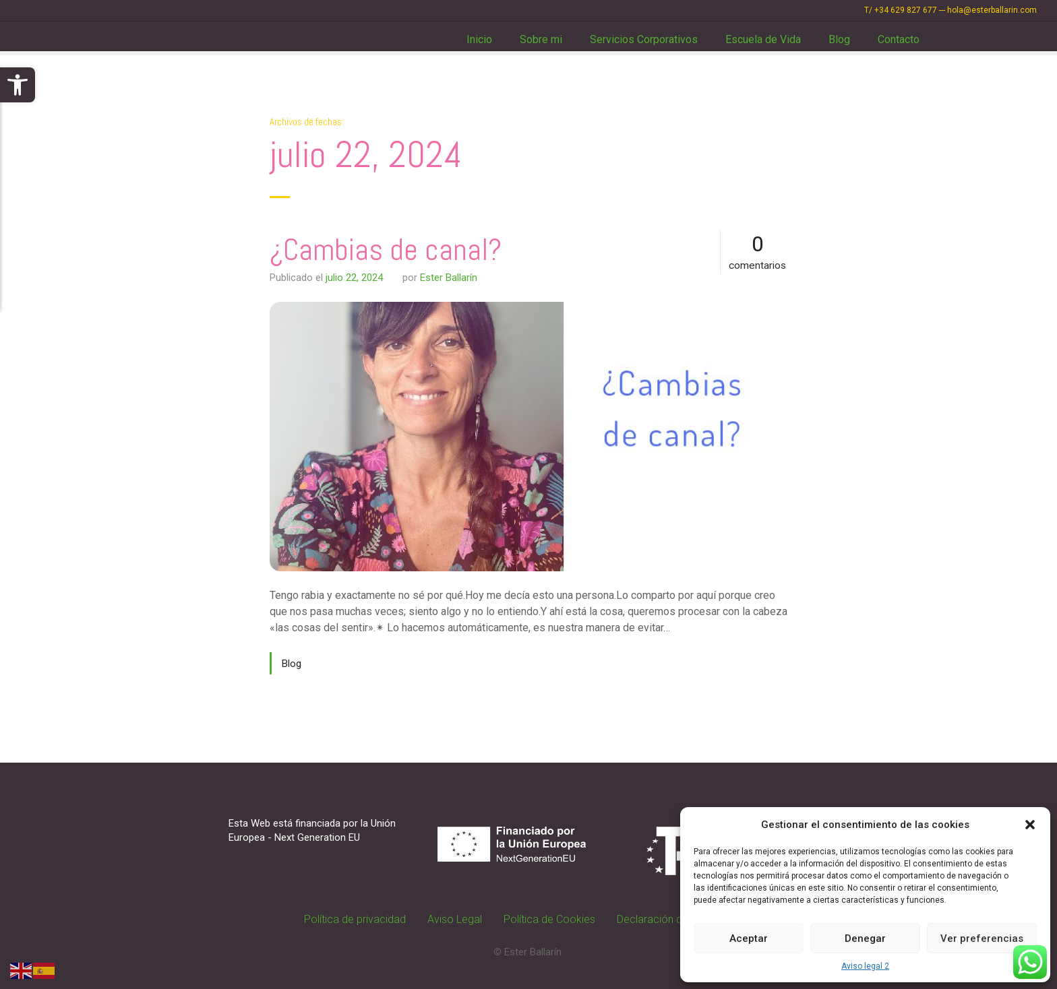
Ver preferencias (981, 938)
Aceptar (748, 938)
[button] (17, 84)
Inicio (479, 39)
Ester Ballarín (448, 278)
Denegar (865, 938)
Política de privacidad (355, 919)
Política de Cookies (549, 919)
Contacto (898, 39)
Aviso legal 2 (865, 966)
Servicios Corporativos (644, 39)
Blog (839, 39)
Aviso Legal (454, 919)
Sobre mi (541, 39)
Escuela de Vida (763, 39)
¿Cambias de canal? (386, 249)
